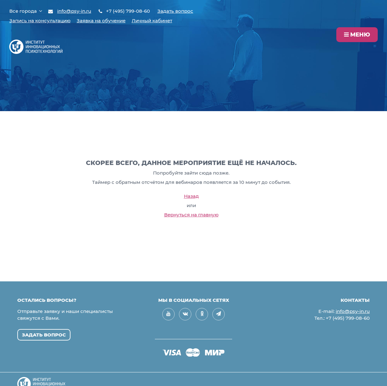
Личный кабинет (152, 21)
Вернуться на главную (191, 215)
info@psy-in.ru (74, 11)
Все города (25, 11)
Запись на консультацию (39, 21)
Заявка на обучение (101, 21)
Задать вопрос (175, 11)
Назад (191, 196)
